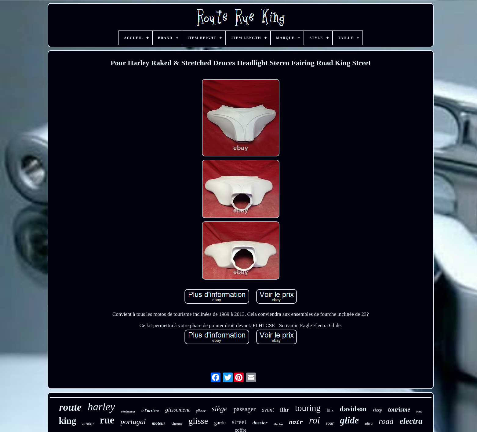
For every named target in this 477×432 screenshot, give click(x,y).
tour (330, 423)
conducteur (128, 411)
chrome (176, 423)
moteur (158, 423)
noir (296, 422)
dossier (260, 423)
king (67, 421)
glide (349, 420)
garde (220, 423)
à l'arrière (150, 410)
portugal (133, 422)
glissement (177, 409)
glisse (198, 421)
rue (107, 420)
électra (278, 424)
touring (308, 408)
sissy (377, 410)
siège (219, 409)
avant (268, 410)
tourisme (399, 409)
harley (101, 407)
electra (410, 421)
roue (419, 411)
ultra (369, 423)
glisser (201, 411)
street (239, 422)
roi (314, 420)
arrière (88, 423)
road (386, 421)
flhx (330, 410)
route (70, 407)
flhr (284, 410)
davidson (353, 409)
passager (245, 409)
